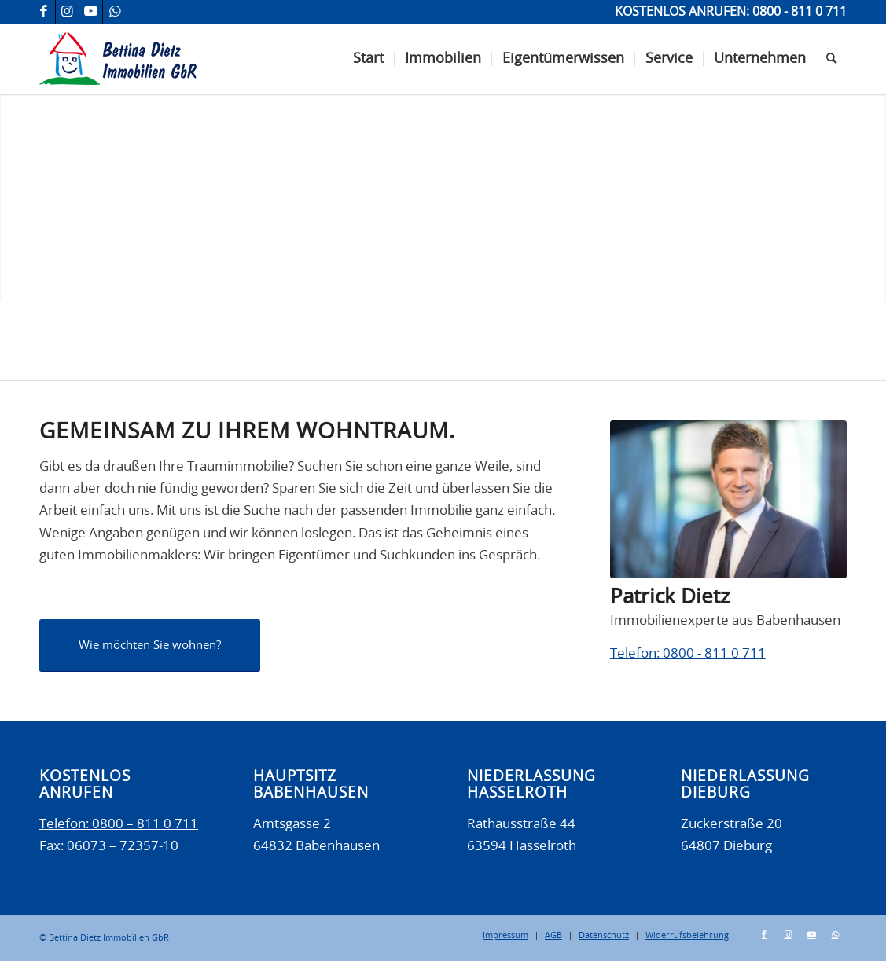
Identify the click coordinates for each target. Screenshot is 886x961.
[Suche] (831, 59)
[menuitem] (368, 59)
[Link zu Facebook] (43, 12)
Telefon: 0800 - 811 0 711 (688, 653)
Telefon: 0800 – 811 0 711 (118, 824)
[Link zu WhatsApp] (115, 12)
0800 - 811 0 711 (799, 12)
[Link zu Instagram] (67, 12)
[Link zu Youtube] (90, 12)
